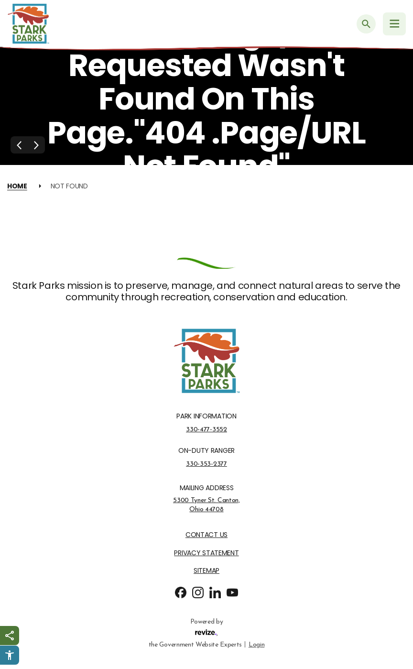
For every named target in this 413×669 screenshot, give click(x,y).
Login (256, 643)
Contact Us (206, 534)
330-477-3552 (206, 429)
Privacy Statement (206, 553)
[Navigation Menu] (394, 23)
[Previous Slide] (19, 145)
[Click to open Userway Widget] (9, 655)
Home (17, 186)
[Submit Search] (366, 23)
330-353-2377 (206, 464)
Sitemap (206, 570)
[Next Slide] (36, 145)
